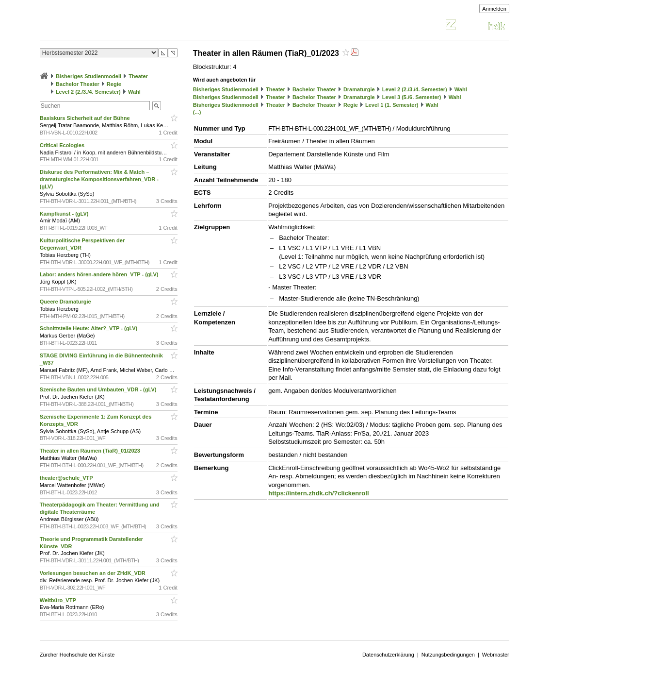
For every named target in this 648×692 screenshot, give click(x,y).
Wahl (134, 92)
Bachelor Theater (77, 84)
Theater (138, 76)
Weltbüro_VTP (59, 600)
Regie (114, 84)
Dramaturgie (359, 89)
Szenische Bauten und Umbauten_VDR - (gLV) (99, 389)
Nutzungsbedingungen (448, 655)
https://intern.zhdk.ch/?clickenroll (318, 493)
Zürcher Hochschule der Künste (77, 655)
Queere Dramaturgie (66, 301)
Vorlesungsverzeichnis (111, 26)
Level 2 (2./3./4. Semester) (88, 92)
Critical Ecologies (63, 145)
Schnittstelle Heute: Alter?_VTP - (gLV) (89, 328)
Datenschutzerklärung (388, 655)
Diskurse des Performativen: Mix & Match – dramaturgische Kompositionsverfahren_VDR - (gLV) (99, 179)
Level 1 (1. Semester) (391, 105)
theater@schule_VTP (67, 478)
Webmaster (495, 655)
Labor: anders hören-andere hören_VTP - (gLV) (100, 274)
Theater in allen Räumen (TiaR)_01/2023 (91, 451)
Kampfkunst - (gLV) (65, 214)
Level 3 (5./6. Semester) (411, 97)
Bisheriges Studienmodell (88, 76)
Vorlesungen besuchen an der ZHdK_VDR (93, 573)
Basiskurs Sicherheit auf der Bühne (85, 118)
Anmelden (494, 9)
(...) (197, 112)
